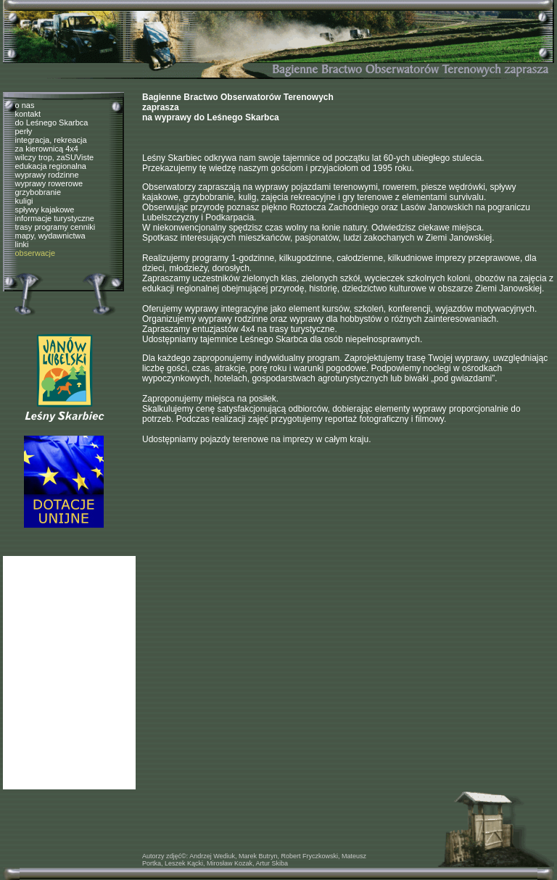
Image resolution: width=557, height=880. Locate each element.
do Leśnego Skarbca (51, 122)
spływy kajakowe (45, 209)
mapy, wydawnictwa (50, 235)
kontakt (28, 113)
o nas (25, 105)
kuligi (24, 200)
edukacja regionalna (50, 166)
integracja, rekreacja (51, 140)
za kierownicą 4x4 (46, 148)
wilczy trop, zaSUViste (54, 157)
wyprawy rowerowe (49, 183)
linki (22, 244)
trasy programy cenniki (55, 227)
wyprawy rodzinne (47, 174)
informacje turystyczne (54, 218)
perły (24, 131)
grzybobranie (38, 192)
